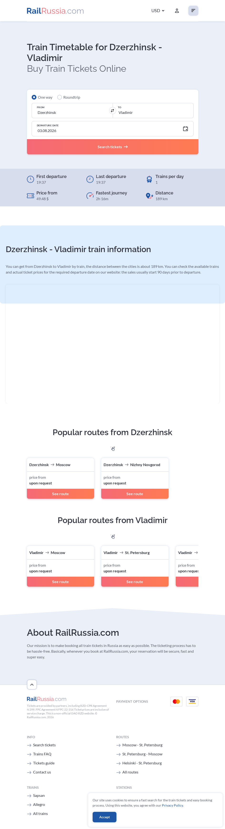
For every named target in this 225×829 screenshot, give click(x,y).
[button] (157, 11)
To (120, 107)
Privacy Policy (172, 805)
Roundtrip (71, 97)
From (41, 107)
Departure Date (48, 125)
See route (60, 493)
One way (45, 97)
